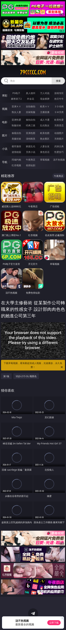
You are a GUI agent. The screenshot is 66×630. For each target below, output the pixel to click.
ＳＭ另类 (59, 112)
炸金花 (30, 98)
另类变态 (59, 125)
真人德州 (30, 93)
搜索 (58, 80)
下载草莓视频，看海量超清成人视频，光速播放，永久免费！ (33, 365)
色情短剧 (30, 165)
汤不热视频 (59, 159)
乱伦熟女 (44, 125)
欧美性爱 (59, 119)
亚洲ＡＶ (16, 106)
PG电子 (16, 93)
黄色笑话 (44, 152)
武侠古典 (59, 146)
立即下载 (54, 622)
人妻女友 (44, 146)
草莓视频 (44, 159)
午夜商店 (30, 159)
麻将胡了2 (16, 98)
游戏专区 (59, 93)
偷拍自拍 (30, 119)
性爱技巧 (59, 152)
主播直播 (44, 112)
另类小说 (30, 152)
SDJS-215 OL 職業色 (26, 376)
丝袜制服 (30, 112)
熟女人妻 (16, 112)
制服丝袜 (16, 125)
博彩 (4, 95)
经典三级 (30, 125)
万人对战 (44, 93)
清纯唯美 (30, 138)
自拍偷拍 (30, 106)
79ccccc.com (33, 72)
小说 (4, 149)
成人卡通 (44, 119)
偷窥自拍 (16, 133)
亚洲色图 (30, 133)
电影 (4, 122)
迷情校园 (16, 152)
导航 (4, 162)
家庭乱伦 (30, 146)
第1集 (6, 376)
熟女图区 (44, 138)
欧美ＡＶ (44, 106)
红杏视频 (16, 165)
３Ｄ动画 (59, 106)
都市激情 (16, 146)
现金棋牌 (44, 98)
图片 (4, 135)
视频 (4, 109)
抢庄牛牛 (59, 98)
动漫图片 (59, 133)
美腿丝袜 (16, 138)
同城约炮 (16, 159)
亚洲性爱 (16, 119)
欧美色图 (44, 133)
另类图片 (59, 138)
